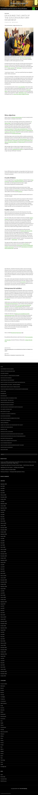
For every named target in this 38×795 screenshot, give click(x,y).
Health (2, 722)
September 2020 (4, 534)
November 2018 (4, 582)
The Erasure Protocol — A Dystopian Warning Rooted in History (13, 471)
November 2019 (4, 555)
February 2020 (3, 549)
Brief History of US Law (5, 411)
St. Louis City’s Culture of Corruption (8, 413)
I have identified (21, 86)
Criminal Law (3, 701)
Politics (2, 740)
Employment (3, 714)
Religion (2, 751)
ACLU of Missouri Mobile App (6, 442)
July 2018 (2, 590)
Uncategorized (3, 766)
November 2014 (4, 673)
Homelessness (3, 727)
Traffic (2, 764)
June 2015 (2, 660)
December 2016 (4, 621)
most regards (7, 299)
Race (1, 746)
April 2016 (3, 638)
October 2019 (3, 558)
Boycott (2, 688)
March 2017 (3, 614)
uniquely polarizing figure (16, 117)
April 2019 (3, 571)
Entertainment (3, 716)
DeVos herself (22, 142)
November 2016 (4, 623)
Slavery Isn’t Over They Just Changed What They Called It (12, 424)
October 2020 (3, 531)
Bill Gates (10, 140)
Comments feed (4, 778)
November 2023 (4, 497)
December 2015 (4, 647)
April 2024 (3, 492)
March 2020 (3, 547)
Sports (2, 755)
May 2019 (2, 569)
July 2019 (2, 564)
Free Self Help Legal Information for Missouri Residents (14, 8)
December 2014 (4, 671)
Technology (3, 760)
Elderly (2, 712)
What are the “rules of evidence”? (7, 404)
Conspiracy (3, 699)
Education (7, 13)
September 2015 (4, 654)
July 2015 (2, 658)
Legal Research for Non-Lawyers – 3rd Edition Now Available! (12, 467)
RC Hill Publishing (23, 788)
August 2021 (3, 510)
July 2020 (2, 538)
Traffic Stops (3, 391)
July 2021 (2, 512)
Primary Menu (36, 8)
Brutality (2, 690)
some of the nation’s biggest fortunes (21, 94)
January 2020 (3, 551)
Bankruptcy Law (4, 429)
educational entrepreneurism (12, 303)
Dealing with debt (4, 449)
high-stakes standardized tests (21, 129)
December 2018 (4, 579)
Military (2, 736)
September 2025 (4, 484)
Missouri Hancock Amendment (7, 447)
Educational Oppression (16, 332)
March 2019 (3, 573)
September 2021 (4, 507)
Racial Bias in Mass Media (5, 415)
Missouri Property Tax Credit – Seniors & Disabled (10, 384)
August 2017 (3, 603)
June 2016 (2, 634)
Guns (2, 720)
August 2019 (3, 562)
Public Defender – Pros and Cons (7, 400)
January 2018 (3, 597)
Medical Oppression (4, 422)
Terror (2, 762)
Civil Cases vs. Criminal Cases (6, 409)
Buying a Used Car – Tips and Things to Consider (10, 375)
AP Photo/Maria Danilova (25, 57)
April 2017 (3, 612)
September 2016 (4, 627)
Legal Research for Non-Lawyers (7, 368)
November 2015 (4, 649)
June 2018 (2, 592)
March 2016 (3, 640)
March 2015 (3, 667)
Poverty (2, 742)
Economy (2, 707)
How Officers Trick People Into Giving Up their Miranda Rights (13, 436)
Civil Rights (3, 696)
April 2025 (3, 486)
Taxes (2, 757)
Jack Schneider (8, 339)
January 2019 (3, 577)
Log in (2, 774)
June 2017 (2, 608)
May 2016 (2, 636)
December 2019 (4, 553)
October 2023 (3, 499)
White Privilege (4, 395)
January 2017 (3, 619)
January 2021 (3, 525)
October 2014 (3, 675)
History (2, 725)
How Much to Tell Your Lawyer (7, 431)
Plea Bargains (3, 393)
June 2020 (2, 540)
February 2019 (3, 575)
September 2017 (4, 601)
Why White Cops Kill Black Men (7, 438)
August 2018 (3, 588)
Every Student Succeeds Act (18, 181)
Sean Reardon (26, 243)
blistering (20, 191)
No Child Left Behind (18, 179)
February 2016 (3, 643)
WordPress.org (3, 781)
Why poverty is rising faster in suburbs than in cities (19, 354)
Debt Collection (4, 703)
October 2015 (3, 651)
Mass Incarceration (4, 731)
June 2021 (2, 514)
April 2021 (3, 518)
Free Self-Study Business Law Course (8, 371)
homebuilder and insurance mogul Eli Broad (22, 140)
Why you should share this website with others (10, 418)
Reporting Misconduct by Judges (7, 402)
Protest (2, 744)
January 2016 (3, 645)
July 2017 (2, 606)
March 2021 (3, 521)
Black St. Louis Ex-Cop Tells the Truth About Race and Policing (13, 382)
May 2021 (2, 516)
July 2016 (2, 632)
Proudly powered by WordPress (6, 793)
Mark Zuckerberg (23, 139)
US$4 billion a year (22, 92)
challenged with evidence (17, 149)
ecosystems (23, 281)
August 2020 (3, 536)
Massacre (2, 733)
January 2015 (3, 669)
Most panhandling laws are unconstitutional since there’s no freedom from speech (19, 349)
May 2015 (2, 662)
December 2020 (4, 527)
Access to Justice (4, 683)
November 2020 (4, 529)
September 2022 (4, 503)
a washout (17, 190)
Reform (2, 749)
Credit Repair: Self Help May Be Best (7, 380)
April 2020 (3, 545)
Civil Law (2, 694)
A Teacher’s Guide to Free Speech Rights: (8, 469)
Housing (2, 729)
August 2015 (3, 656)
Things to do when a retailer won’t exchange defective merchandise (14, 389)
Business (2, 692)
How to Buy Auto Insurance (6, 377)
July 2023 (2, 501)
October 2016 (3, 625)
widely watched (11, 67)
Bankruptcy (3, 685)
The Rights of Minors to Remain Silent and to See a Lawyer (12, 433)
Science (2, 753)
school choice (14, 239)
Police (2, 738)
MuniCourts (15, 22)
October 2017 (3, 599)
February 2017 (3, 616)
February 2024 (3, 494)
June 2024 (2, 488)
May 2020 (2, 542)
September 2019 (4, 560)
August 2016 (3, 630)
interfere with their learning (26, 230)
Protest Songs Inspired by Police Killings (9, 440)
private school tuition (16, 133)
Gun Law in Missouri (4, 373)
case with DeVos (18, 306)
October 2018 (3, 584)
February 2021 (3, 523)
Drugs (2, 705)
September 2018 (4, 586)
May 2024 (2, 490)
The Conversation (29, 337)
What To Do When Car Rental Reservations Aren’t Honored (12, 445)
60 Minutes (19, 67)
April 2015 (3, 664)
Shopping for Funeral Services (7, 427)
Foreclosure (3, 718)
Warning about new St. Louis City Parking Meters (10, 386)
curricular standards (9, 129)
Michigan (6, 66)
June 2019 (2, 566)
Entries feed (3, 776)
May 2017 (2, 610)
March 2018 (3, 595)
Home (2, 366)
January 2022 (3, 505)
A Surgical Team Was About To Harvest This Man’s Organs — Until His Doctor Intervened (17, 465)
